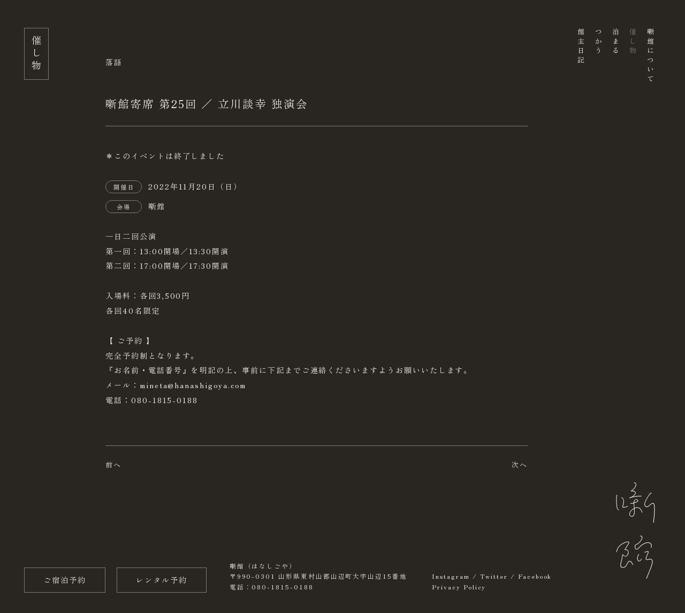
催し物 (633, 42)
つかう (598, 42)
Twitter (494, 576)
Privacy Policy (459, 586)
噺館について (650, 56)
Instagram (450, 576)
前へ (113, 464)
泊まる (615, 42)
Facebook (535, 576)
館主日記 (581, 46)
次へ (520, 464)
